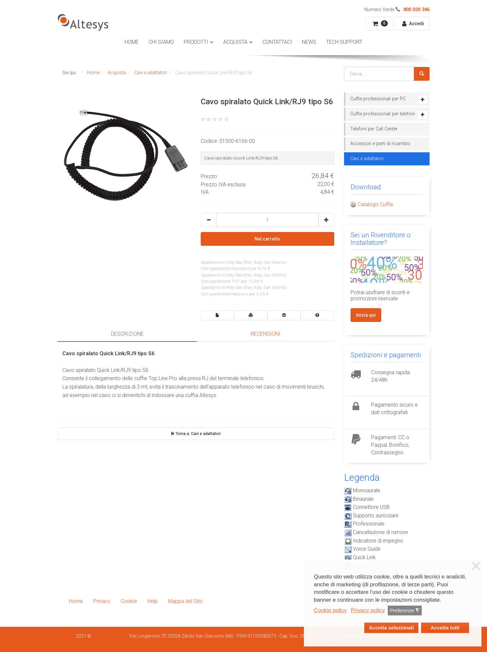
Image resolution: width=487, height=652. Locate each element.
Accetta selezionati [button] (391, 627)
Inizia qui (366, 315)
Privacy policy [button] (368, 610)
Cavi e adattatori (367, 158)
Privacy (101, 601)
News (309, 42)
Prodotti (196, 42)
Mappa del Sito (185, 601)
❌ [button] (476, 566)
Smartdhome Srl (109, 636)
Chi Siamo (161, 42)
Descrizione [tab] (127, 334)
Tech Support (344, 42)
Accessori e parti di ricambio (380, 143)
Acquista (235, 42)
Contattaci (277, 42)
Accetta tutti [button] (445, 627)
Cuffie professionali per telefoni (382, 114)
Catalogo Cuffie (375, 204)
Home (132, 42)
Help (153, 601)
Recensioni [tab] (265, 334)
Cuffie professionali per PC (378, 99)
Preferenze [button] (405, 610)
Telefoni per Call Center (374, 129)
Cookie (129, 601)
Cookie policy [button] (330, 610)
